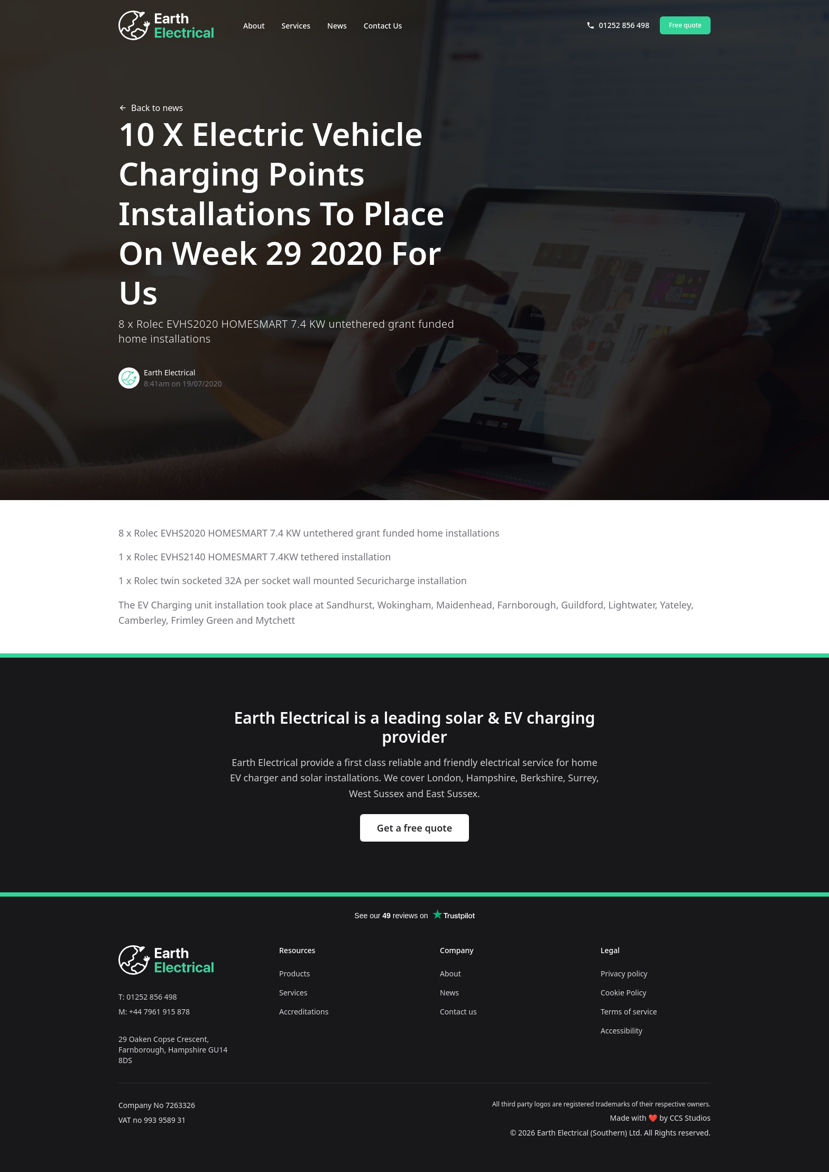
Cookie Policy (623, 993)
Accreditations (303, 1012)
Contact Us (383, 26)
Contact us (458, 1012)
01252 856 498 (617, 25)
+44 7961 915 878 (159, 1012)
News (337, 26)
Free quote (685, 25)
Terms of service (629, 1012)
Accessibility (621, 1031)
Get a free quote (414, 828)
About (254, 26)
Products (294, 973)
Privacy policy (624, 973)
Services (296, 26)
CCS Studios (690, 1118)
